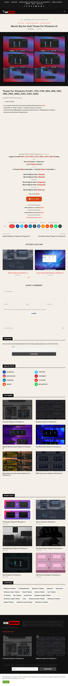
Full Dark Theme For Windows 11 (13, 422)
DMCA (33, 3)
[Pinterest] (29, 6)
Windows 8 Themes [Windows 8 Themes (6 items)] (10, 588)
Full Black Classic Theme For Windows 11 (49, 548)
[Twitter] (26, 6)
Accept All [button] (6, 682)
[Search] (64, 11)
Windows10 (42, 222)
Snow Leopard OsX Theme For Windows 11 (50, 273)
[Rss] (43, 6)
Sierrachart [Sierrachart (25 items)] (59, 588)
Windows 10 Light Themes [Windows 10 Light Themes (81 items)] (43, 595)
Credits (27, 3)
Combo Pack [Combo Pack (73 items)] (28, 595)
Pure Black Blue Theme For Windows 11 (48, 447)
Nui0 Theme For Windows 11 (12, 575)
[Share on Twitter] (22, 226)
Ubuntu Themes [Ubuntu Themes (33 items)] (40, 592)
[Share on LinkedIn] (30, 226)
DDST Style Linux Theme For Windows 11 (49, 473)
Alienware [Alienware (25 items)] (50, 588)
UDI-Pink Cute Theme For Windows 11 (48, 575)
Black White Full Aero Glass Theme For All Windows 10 (16, 474)
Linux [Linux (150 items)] (24, 599)
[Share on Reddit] (47, 226)
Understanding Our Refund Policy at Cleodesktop (34, 2)
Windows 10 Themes (32, 222)
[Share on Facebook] (17, 226)
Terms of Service (57, 2)
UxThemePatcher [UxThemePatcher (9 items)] (23, 588)
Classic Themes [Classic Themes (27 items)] (27, 592)
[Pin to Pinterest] (26, 226)
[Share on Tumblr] (34, 226)
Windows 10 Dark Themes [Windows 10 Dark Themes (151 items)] (37, 599)
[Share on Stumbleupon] (51, 226)
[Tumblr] (33, 6)
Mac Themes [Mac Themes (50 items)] (17, 595)
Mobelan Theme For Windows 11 (46, 422)
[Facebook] (24, 6)
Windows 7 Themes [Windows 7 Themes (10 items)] (38, 588)
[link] (43, 105)
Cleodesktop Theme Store (34, 217)
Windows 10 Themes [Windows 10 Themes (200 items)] (53, 599)
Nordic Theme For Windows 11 (18, 273)
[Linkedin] (31, 6)
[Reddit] (41, 6)
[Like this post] (13, 226)
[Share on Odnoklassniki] (43, 226)
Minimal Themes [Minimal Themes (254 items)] (9, 602)
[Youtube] (36, 6)
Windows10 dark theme (53, 222)
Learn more (22, 678)
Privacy (6, 2)
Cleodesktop (31, 29)
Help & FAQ (39, 3)
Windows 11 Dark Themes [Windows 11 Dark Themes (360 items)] (24, 602)
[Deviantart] (50, 384)
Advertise (14, 2)
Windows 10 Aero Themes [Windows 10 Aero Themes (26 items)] (11, 592)
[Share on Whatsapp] (56, 226)
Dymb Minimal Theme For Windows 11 (15, 548)
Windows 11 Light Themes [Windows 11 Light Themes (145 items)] (12, 599)
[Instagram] (18, 376)
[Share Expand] (60, 226)
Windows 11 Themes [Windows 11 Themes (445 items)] (41, 602)
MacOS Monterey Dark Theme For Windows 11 (17, 447)
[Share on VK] (39, 226)
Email (13, 346)
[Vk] (38, 6)
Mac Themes (22, 222)
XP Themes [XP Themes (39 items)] (7, 595)
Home (21, 19)
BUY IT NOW (34, 199)
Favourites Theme (12, 222)
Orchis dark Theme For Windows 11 (14, 522)
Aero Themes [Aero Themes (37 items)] (51, 592)
